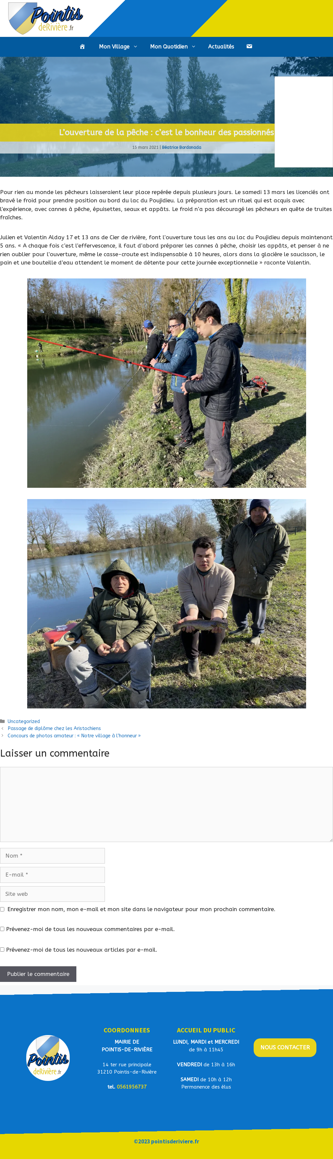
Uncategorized (24, 721)
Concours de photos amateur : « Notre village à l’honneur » (74, 736)
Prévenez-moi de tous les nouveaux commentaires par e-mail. (90, 929)
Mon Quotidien (176, 47)
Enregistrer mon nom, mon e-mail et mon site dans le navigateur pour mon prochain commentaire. (141, 909)
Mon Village (121, 47)
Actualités (221, 47)
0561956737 (132, 1087)
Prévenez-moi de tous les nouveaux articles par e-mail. (81, 949)
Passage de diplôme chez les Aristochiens (54, 728)
